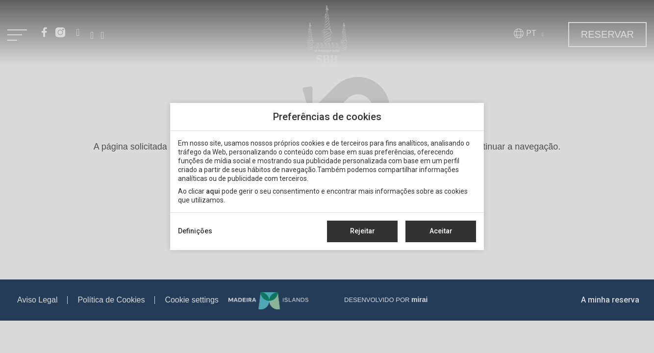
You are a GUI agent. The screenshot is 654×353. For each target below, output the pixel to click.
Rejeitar (362, 231)
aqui (213, 191)
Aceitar (441, 231)
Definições (195, 231)
